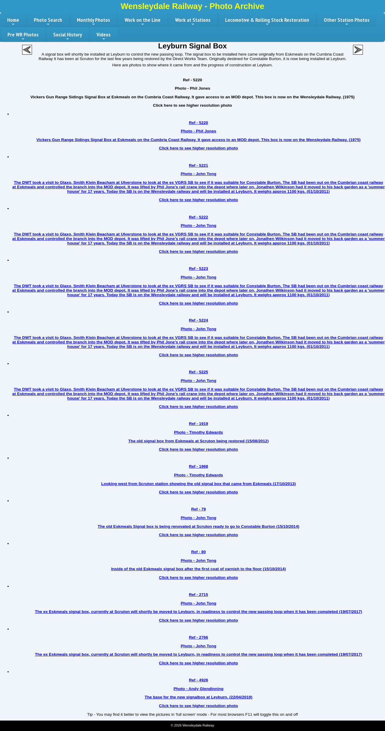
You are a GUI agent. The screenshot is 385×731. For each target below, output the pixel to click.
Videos (104, 36)
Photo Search (48, 21)
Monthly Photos (93, 21)
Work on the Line (143, 21)
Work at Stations (192, 21)
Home (13, 21)
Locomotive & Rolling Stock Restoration (267, 21)
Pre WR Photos (23, 36)
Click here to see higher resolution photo (192, 105)
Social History (67, 36)
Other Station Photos (346, 21)
